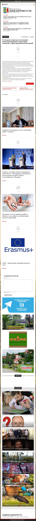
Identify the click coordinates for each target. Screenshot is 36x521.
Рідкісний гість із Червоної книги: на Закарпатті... (16, 504)
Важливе (4, 480)
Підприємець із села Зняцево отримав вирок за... (16, 448)
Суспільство (9, 81)
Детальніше (4, 135)
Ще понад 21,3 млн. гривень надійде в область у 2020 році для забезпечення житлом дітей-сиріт (15, 216)
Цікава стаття (30, 83)
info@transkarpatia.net (24, 516)
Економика (5, 435)
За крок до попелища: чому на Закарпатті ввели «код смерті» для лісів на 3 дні (17, 17)
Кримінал (4, 446)
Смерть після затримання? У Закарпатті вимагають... (17, 425)
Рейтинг (31, 36)
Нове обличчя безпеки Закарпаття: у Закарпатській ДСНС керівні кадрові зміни (17, 29)
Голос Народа (5, 422)
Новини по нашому (6, 469)
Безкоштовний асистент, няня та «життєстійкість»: (13, 411)
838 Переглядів (25, 36)
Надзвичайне (5, 458)
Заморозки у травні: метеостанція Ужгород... (15, 461)
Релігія (4, 491)
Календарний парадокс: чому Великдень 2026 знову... (17, 494)
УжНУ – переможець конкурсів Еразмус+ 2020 (16, 264)
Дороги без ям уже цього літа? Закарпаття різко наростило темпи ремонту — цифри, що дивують (16, 23)
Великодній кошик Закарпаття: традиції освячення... (17, 483)
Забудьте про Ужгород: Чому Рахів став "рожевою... (16, 472)
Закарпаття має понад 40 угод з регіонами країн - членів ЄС (16, 131)
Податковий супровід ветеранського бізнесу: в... (16, 438)
